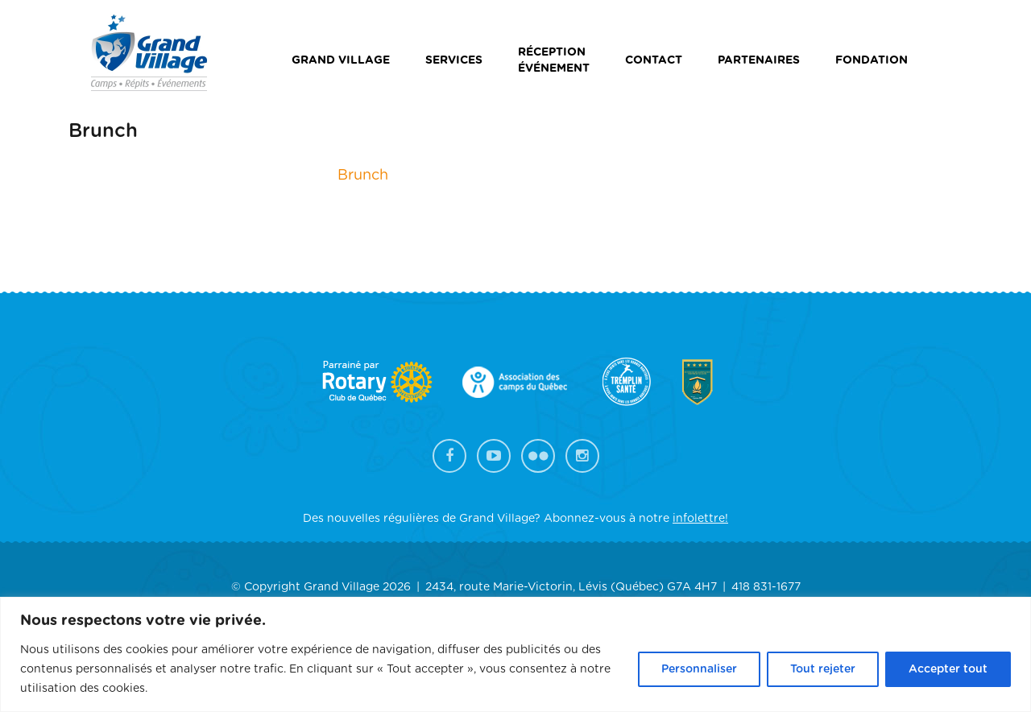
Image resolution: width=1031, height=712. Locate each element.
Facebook (449, 456)
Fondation (871, 60)
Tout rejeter (822, 669)
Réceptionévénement (554, 60)
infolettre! (700, 518)
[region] (515, 654)
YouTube (494, 456)
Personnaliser (699, 669)
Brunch (362, 175)
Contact (653, 60)
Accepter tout (948, 669)
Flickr (538, 456)
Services (453, 60)
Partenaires (759, 60)
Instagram (582, 456)
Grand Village (341, 60)
